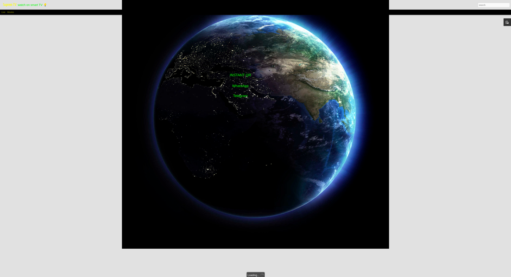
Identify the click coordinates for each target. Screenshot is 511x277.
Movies (10, 12)
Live (3, 12)
